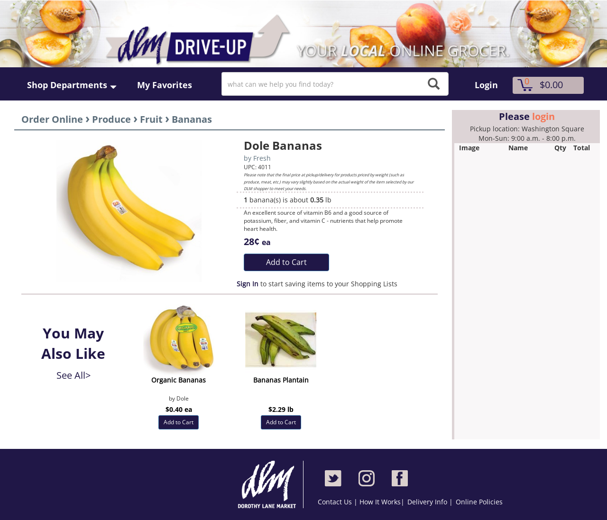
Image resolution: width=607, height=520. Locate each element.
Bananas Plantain (281, 379)
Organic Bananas (178, 379)
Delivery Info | (430, 501)
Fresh (262, 158)
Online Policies (479, 501)
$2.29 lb (281, 409)
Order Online (52, 119)
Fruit (151, 119)
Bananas (192, 119)
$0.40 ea (179, 409)
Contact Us (336, 501)
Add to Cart (286, 262)
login (543, 116)
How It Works (380, 501)
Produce (111, 119)
